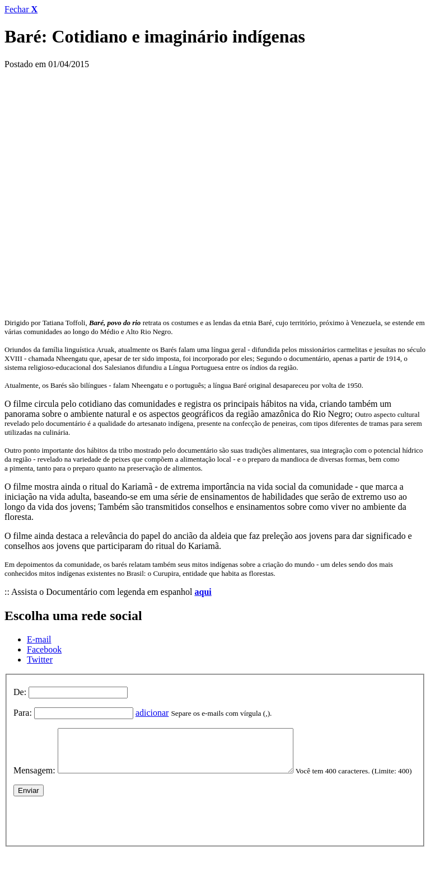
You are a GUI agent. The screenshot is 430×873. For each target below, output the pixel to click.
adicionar (152, 712)
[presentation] (98, 835)
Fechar (21, 9)
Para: (22, 712)
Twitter (40, 659)
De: (19, 692)
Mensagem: (34, 778)
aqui (202, 592)
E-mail (39, 639)
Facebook (44, 649)
